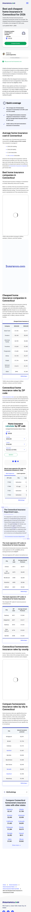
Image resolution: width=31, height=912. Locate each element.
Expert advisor (6, 879)
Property (19, 853)
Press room (5, 885)
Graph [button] (12, 195)
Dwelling (8, 436)
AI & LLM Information (7, 888)
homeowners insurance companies (18, 166)
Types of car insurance (8, 856)
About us (4, 873)
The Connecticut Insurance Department (15, 494)
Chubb (7, 208)
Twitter (8, 838)
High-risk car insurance (8, 859)
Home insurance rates (8, 397)
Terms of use (20, 876)
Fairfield (6, 649)
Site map (4, 862)
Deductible (9, 447)
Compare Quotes (15, 43)
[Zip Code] (15, 38)
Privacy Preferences (7, 865)
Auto (18, 850)
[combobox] (15, 439)
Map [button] (11, 620)
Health (18, 856)
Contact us (5, 876)
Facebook (3, 838)
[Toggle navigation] (27, 3)
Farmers (7, 234)
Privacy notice (20, 873)
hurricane (11, 155)
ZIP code (8, 431)
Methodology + (24, 376)
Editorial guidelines (7, 882)
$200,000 (9, 439)
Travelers (6, 218)
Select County (7, 647)
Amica (7, 213)
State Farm (7, 229)
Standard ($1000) (11, 450)
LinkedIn (12, 838)
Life (18, 859)
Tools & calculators (7, 853)
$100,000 (9, 444)
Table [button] (21, 195)
